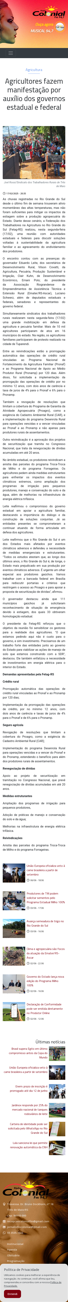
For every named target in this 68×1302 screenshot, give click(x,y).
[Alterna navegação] (11, 53)
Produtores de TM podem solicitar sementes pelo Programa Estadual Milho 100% (46, 897)
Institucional (15, 1244)
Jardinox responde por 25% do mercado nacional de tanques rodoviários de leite (30, 1109)
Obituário (13, 1255)
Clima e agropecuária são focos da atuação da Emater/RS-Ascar (46, 953)
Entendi (12, 1294)
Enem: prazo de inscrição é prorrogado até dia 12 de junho (29, 1088)
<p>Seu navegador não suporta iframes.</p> (49, 38)
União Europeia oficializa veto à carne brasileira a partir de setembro (46, 870)
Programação (15, 1261)
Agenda (12, 1249)
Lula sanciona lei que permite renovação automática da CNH (29, 1145)
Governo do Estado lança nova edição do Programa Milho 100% (45, 980)
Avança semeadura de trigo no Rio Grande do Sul (45, 923)
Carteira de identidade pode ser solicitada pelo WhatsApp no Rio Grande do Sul (28, 1128)
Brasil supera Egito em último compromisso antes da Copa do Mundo (28, 1052)
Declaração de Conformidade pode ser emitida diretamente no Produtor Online (45, 1008)
